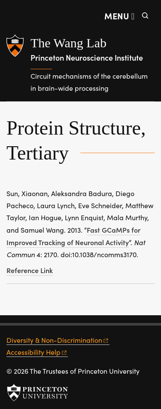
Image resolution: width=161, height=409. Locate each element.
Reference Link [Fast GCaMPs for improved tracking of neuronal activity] (29, 270)
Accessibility (37, 352)
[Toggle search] (145, 15)
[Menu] (119, 15)
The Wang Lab (68, 43)
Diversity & (57, 339)
